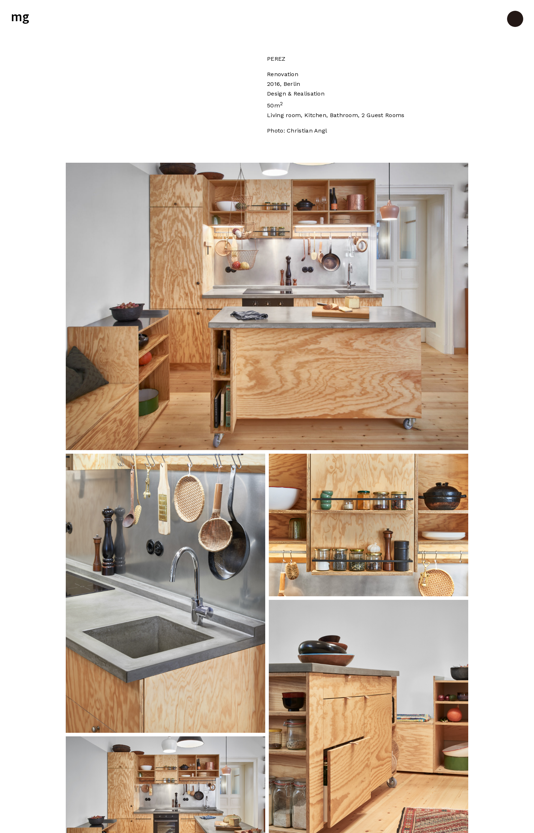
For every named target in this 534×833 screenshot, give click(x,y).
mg (20, 17)
